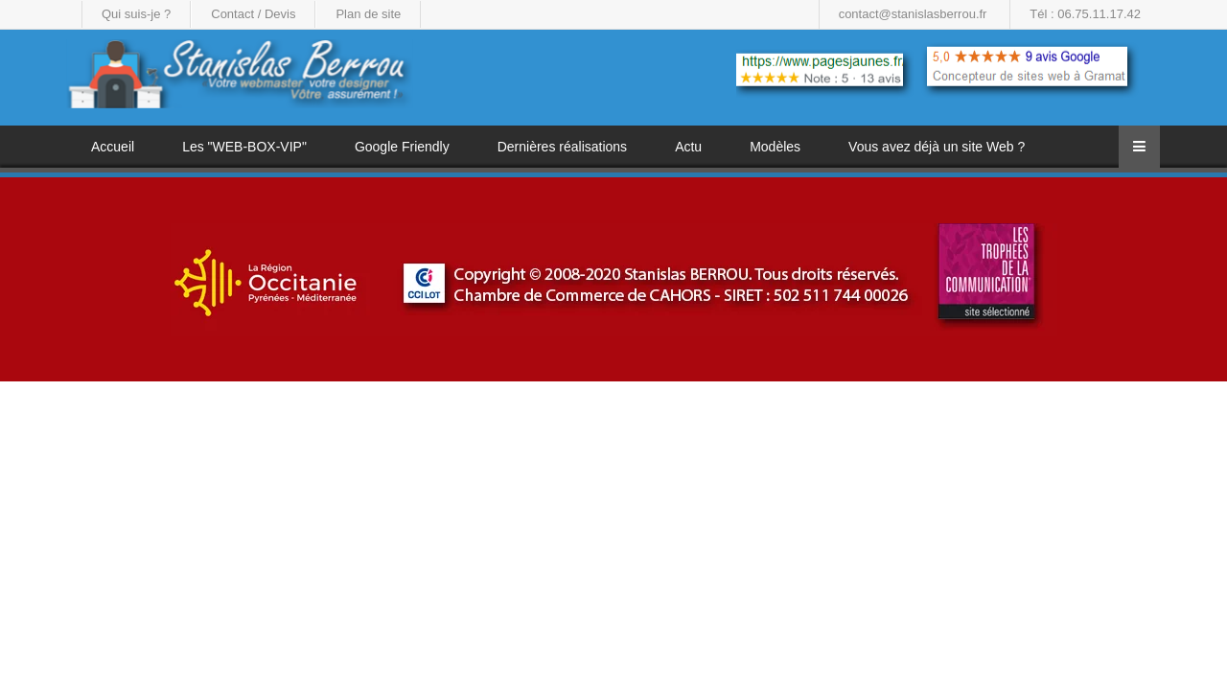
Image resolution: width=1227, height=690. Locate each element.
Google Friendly (402, 146)
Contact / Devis (253, 14)
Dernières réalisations (562, 146)
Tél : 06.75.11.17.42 (1085, 14)
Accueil (112, 146)
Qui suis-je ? (136, 14)
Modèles (775, 146)
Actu (688, 146)
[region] (613, 279)
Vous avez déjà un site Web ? (936, 146)
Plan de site (368, 14)
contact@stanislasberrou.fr (913, 14)
